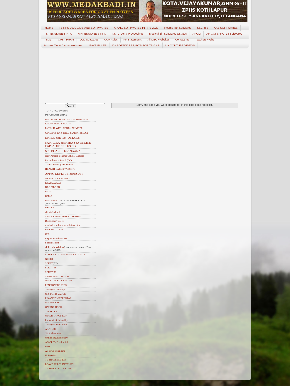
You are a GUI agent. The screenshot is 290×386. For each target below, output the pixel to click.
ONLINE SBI (52, 302)
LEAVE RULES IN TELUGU (60, 364)
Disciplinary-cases (54, 220)
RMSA (48, 195)
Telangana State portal (56, 324)
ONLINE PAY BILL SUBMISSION (66, 132)
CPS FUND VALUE (55, 293)
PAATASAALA (53, 182)
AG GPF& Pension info (57, 342)
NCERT (49, 259)
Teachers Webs (204, 39)
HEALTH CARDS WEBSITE (60, 168)
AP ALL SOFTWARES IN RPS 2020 (136, 27)
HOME (49, 27)
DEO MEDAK (52, 187)
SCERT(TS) (51, 267)
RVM (48, 191)
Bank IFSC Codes (54, 229)
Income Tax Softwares (177, 27)
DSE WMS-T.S (53, 200)
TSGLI (48, 39)
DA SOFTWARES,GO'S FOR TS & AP (135, 45)
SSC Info (202, 27)
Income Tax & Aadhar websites (63, 45)
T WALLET (51, 311)
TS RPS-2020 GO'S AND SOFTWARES (83, 27)
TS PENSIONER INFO (58, 33)
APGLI (197, 33)
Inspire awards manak (56, 238)
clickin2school (52, 212)
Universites (51, 355)
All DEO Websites (159, 39)
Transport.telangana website (59, 164)
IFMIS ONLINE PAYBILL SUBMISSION (66, 119)
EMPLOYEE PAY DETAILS (62, 137)
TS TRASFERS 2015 (56, 359)
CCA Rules (111, 39)
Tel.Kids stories (53, 333)
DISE (48, 346)
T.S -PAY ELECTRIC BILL (59, 368)
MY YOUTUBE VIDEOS (180, 45)
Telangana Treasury (55, 289)
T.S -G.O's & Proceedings (127, 33)
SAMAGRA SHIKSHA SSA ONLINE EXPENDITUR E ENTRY (68, 144)
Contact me (182, 39)
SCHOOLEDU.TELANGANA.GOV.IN (65, 254)
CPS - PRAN (66, 39)
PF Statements (132, 39)
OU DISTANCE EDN (56, 315)
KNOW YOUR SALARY (58, 123)
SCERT (49, 263)
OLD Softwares (89, 39)
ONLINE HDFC (53, 307)
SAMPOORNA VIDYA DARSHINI (63, 216)
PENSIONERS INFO (56, 285)
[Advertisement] (145, 74)
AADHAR (50, 329)
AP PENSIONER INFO (92, 33)
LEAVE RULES (97, 45)
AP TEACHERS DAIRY (57, 178)
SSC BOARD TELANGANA (62, 151)
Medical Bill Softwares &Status (168, 33)
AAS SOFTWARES (226, 27)
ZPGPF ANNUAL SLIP (57, 276)
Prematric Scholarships (56, 320)
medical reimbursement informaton (62, 225)
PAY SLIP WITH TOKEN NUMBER (64, 128)
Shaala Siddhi (52, 242)
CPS (47, 234)
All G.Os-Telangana (55, 350)
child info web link (54, 247)
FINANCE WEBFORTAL (58, 298)
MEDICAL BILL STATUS (58, 280)
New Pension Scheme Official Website (64, 155)
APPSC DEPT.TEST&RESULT (64, 173)
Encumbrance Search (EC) (58, 160)
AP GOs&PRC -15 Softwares (224, 33)
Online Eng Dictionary (56, 337)
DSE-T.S (49, 207)
